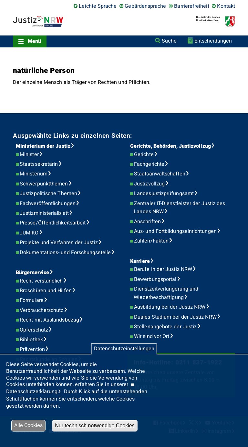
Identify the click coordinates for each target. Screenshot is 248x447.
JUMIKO (29, 233)
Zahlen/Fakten (151, 241)
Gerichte (144, 154)
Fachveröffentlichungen (48, 203)
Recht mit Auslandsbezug (49, 320)
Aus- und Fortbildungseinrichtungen (175, 231)
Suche (169, 41)
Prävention (32, 349)
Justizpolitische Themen (48, 193)
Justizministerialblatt (44, 213)
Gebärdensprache (145, 6)
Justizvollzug (149, 184)
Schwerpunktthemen (44, 184)
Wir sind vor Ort (151, 336)
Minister (29, 154)
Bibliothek (31, 339)
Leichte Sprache (98, 6)
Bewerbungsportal (155, 279)
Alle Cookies (28, 425)
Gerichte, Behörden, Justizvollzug (170, 146)
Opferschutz (34, 330)
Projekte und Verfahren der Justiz (59, 242)
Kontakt (226, 6)
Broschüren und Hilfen (46, 290)
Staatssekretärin (39, 164)
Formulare (32, 300)
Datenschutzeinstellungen (124, 349)
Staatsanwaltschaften (159, 174)
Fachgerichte (149, 164)
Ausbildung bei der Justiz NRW (169, 307)
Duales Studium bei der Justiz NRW (175, 317)
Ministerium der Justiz (43, 146)
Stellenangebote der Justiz (165, 327)
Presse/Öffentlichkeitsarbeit (53, 223)
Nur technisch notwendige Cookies (94, 425)
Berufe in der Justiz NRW (163, 269)
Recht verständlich (41, 281)
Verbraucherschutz (41, 310)
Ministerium (33, 174)
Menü (34, 41)
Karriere (140, 261)
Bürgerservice (32, 272)
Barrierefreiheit (191, 6)
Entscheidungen (213, 41)
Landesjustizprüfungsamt (164, 193)
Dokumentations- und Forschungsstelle (65, 252)
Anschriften (147, 221)
